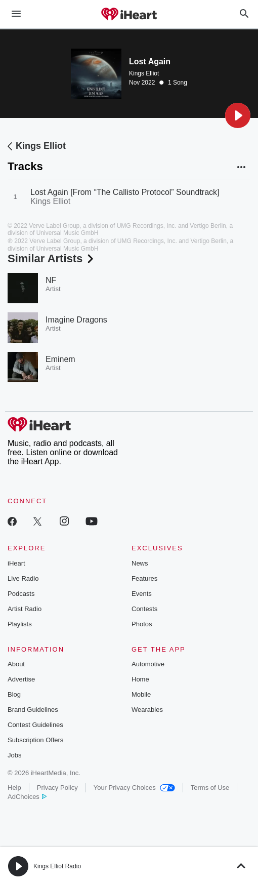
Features (144, 578)
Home (140, 679)
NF (51, 280)
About (16, 664)
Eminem (60, 359)
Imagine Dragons (76, 319)
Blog (14, 694)
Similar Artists (52, 258)
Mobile (141, 694)
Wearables (147, 709)
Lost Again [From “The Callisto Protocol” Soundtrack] (125, 192)
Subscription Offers (35, 740)
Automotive (148, 664)
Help (14, 787)
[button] (237, 115)
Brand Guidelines (33, 709)
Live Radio (23, 578)
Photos (142, 624)
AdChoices (27, 796)
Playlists (20, 624)
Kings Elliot (144, 73)
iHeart (16, 563)
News (140, 563)
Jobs (14, 755)
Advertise (21, 679)
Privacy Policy (57, 787)
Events (142, 593)
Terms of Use (210, 787)
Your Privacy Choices (134, 787)
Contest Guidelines (35, 725)
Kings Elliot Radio (57, 866)
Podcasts (21, 593)
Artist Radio (24, 609)
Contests (144, 609)
